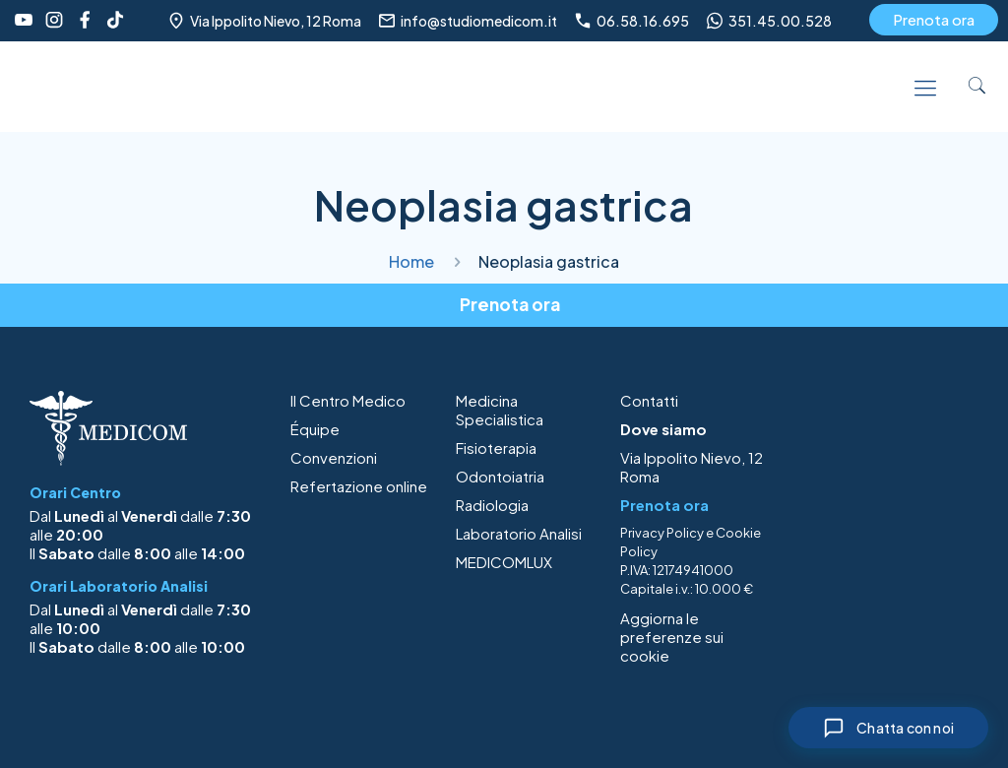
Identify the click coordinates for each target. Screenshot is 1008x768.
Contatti (649, 400)
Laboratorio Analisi (519, 533)
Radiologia (492, 504)
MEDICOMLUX (504, 561)
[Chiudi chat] (888, 727)
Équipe (315, 428)
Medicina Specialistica (499, 409)
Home (411, 261)
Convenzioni (333, 457)
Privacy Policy (662, 533)
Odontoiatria (500, 476)
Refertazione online (358, 486)
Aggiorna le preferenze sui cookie (672, 636)
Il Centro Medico (348, 400)
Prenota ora (934, 19)
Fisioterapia (496, 447)
